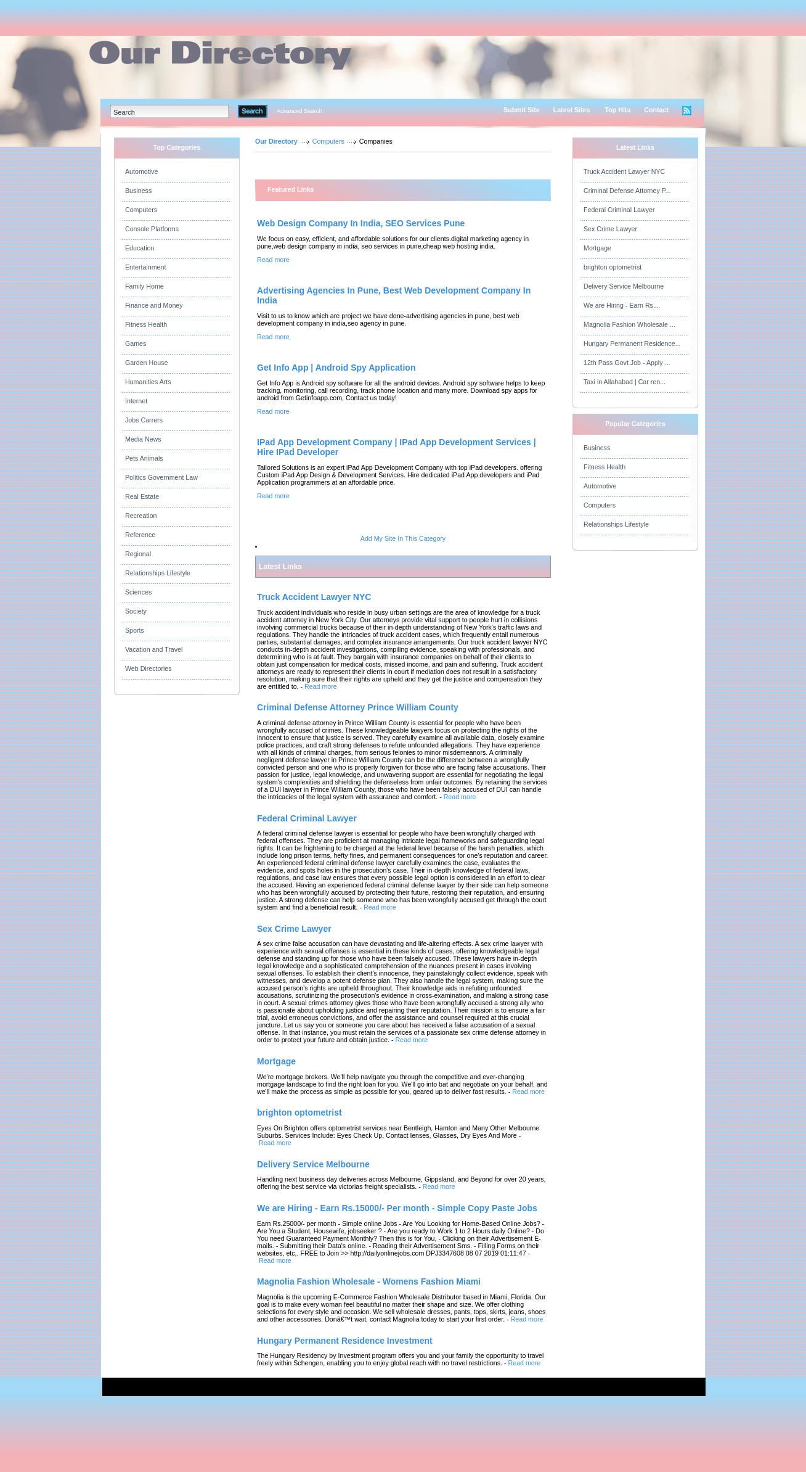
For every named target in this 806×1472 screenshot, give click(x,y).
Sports (134, 630)
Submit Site (521, 109)
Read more (273, 259)
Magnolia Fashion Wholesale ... (629, 324)
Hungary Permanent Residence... (632, 343)
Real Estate (142, 496)
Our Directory (276, 141)
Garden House (146, 362)
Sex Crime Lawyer (610, 228)
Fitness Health (146, 324)
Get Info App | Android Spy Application (336, 367)
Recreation (141, 515)
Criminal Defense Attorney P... (627, 190)
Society (136, 611)
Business (138, 190)
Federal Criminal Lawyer (619, 209)
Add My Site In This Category (403, 538)
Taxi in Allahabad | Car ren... (625, 381)
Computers (141, 209)
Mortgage (597, 248)
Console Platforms (152, 228)
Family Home (144, 286)
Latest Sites (571, 109)
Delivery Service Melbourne (624, 286)
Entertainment (145, 267)
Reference (140, 534)
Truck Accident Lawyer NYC (624, 171)
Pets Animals (144, 458)
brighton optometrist (612, 267)
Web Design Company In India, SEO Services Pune (361, 223)
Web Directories (148, 668)
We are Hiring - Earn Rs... (621, 305)
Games (135, 343)
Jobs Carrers (144, 420)
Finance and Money (154, 305)
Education (139, 248)
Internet (136, 401)
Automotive (141, 171)
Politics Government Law (161, 477)
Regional (138, 553)
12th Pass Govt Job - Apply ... (627, 362)
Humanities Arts (148, 381)
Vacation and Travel (153, 649)
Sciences (138, 592)
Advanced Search (299, 111)
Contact (656, 109)
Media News (143, 439)
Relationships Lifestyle (157, 573)
